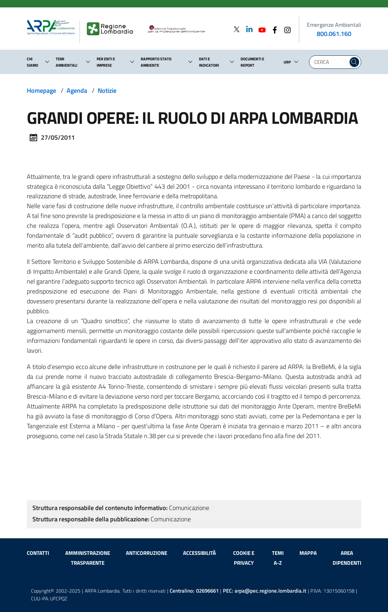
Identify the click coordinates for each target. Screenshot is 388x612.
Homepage (41, 90)
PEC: (265, 591)
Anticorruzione (146, 553)
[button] (47, 62)
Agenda (77, 90)
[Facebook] (272, 29)
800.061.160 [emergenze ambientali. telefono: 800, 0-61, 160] (334, 33)
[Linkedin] (247, 29)
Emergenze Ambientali (334, 24)
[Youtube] (260, 29)
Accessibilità (199, 553)
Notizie (107, 90)
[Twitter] (236, 29)
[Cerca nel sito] (354, 62)
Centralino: (194, 591)
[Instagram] (285, 29)
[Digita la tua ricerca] (330, 62)
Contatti (38, 553)
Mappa (308, 553)
